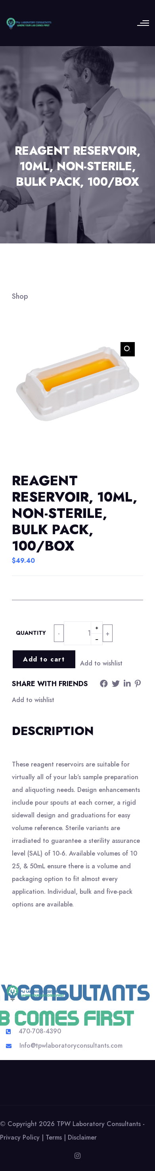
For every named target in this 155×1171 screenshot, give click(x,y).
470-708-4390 (40, 1031)
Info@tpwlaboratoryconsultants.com (70, 1045)
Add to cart (44, 659)
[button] (128, 349)
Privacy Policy (20, 1137)
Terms (54, 1137)
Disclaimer (82, 1137)
